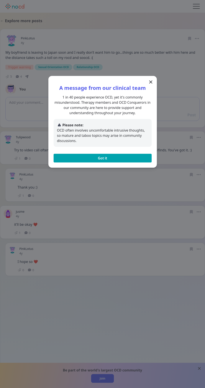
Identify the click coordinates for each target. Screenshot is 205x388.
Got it (102, 158)
